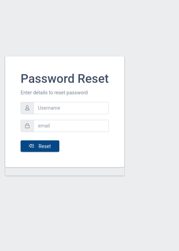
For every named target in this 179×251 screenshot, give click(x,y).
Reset (40, 144)
